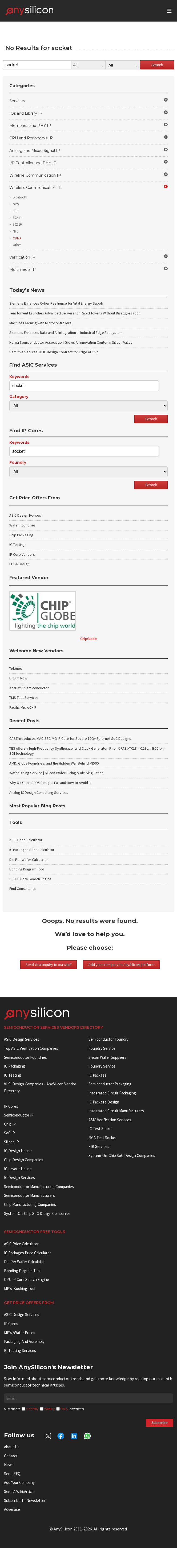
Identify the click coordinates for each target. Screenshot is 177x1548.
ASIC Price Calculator (25, 839)
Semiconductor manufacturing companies (39, 1186)
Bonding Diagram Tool (26, 869)
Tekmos (15, 668)
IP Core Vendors (22, 554)
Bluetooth (20, 197)
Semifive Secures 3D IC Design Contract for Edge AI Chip (54, 352)
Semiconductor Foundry (108, 1039)
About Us (11, 1446)
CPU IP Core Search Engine (30, 879)
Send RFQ (12, 1473)
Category (18, 396)
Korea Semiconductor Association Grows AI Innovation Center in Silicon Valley (70, 342)
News (9, 1464)
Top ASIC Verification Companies (31, 1048)
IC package (97, 1075)
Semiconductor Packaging (109, 1083)
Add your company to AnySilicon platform (121, 964)
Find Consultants (22, 888)
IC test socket (100, 1128)
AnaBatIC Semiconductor (29, 688)
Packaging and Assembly (24, 1341)
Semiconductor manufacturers (29, 1195)
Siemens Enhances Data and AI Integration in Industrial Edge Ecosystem (66, 332)
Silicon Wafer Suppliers (107, 1057)
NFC (16, 231)
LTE (15, 211)
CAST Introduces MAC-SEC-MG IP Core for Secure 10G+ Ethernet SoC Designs (70, 738)
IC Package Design (103, 1102)
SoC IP (9, 1132)
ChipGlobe (88, 638)
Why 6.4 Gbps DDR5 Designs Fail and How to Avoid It (50, 782)
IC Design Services (19, 1177)
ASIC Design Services (21, 1039)
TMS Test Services (24, 697)
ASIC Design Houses (25, 515)
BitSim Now (18, 678)
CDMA (17, 238)
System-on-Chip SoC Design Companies (37, 1213)
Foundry (17, 462)
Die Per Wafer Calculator (28, 859)
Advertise (12, 1509)
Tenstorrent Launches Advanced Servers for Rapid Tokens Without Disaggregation (74, 313)
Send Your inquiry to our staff (48, 964)
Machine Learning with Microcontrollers (40, 323)
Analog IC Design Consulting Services (38, 792)
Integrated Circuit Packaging (112, 1092)
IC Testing (17, 544)
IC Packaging (14, 1066)
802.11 (17, 217)
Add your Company (19, 1482)
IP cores (11, 1106)
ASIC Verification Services (109, 1119)
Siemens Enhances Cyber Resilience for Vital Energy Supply (56, 303)
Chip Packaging (21, 535)
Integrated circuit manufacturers (116, 1110)
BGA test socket (102, 1137)
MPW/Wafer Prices (19, 1332)
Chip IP (10, 1124)
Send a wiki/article (19, 1491)
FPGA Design (19, 564)
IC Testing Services (20, 1350)
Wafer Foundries (22, 525)
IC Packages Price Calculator (31, 849)
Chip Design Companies (23, 1159)
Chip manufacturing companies (30, 1204)
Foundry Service (101, 1048)
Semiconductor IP (19, 1115)
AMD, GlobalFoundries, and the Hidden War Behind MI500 (54, 763)
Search (157, 65)
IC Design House (18, 1150)
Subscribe (159, 1422)
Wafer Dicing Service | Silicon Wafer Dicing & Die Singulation (56, 772)
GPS (16, 204)
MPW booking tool (19, 1288)
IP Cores (11, 1323)
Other (17, 245)
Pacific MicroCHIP (23, 707)
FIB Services (98, 1146)
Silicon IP (11, 1141)
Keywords (19, 376)
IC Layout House (18, 1168)
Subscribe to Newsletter (25, 1500)
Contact (11, 1455)
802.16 (17, 224)
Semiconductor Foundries (25, 1057)
